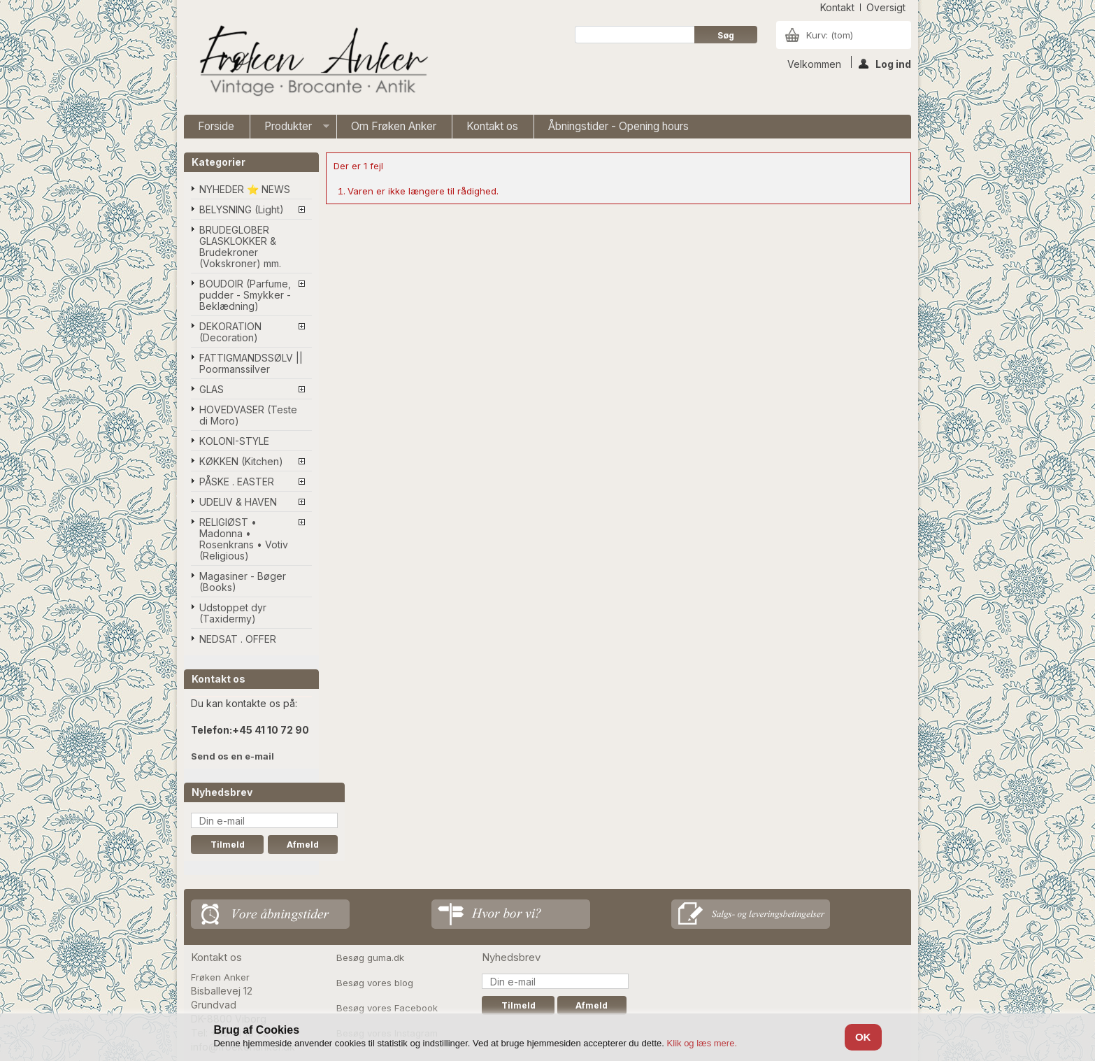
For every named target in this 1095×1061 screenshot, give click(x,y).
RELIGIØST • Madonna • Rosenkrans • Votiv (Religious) (243, 539)
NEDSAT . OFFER (237, 639)
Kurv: (829, 35)
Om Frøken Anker (393, 126)
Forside (216, 126)
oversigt (886, 7)
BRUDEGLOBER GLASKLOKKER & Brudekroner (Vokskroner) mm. (240, 246)
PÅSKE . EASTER (236, 481)
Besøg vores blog (374, 982)
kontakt (837, 7)
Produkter (289, 129)
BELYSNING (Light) (241, 209)
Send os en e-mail (232, 756)
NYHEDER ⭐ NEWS (244, 189)
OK (863, 1037)
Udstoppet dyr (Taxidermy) (232, 613)
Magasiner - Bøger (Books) (242, 581)
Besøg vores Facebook (387, 1007)
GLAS (211, 389)
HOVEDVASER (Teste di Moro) (248, 415)
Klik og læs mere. (702, 1043)
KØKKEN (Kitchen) (241, 461)
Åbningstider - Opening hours (618, 126)
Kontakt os (492, 126)
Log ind (885, 63)
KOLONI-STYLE (234, 441)
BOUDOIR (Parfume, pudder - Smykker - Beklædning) (245, 295)
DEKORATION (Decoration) (230, 331)
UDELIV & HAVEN (238, 502)
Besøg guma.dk (370, 957)
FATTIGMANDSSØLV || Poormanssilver (251, 363)
